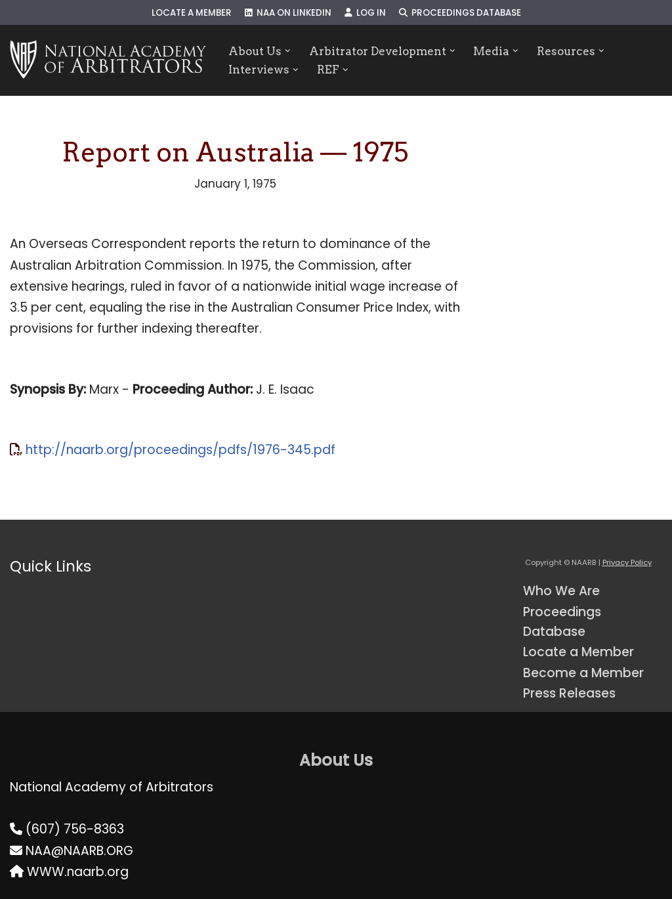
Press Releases (569, 693)
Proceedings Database (460, 13)
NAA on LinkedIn (288, 13)
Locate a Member (192, 13)
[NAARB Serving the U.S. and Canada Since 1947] (108, 60)
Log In (365, 13)
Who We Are (561, 591)
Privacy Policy (627, 562)
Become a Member (583, 673)
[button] (288, 51)
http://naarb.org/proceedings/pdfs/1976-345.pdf (180, 450)
